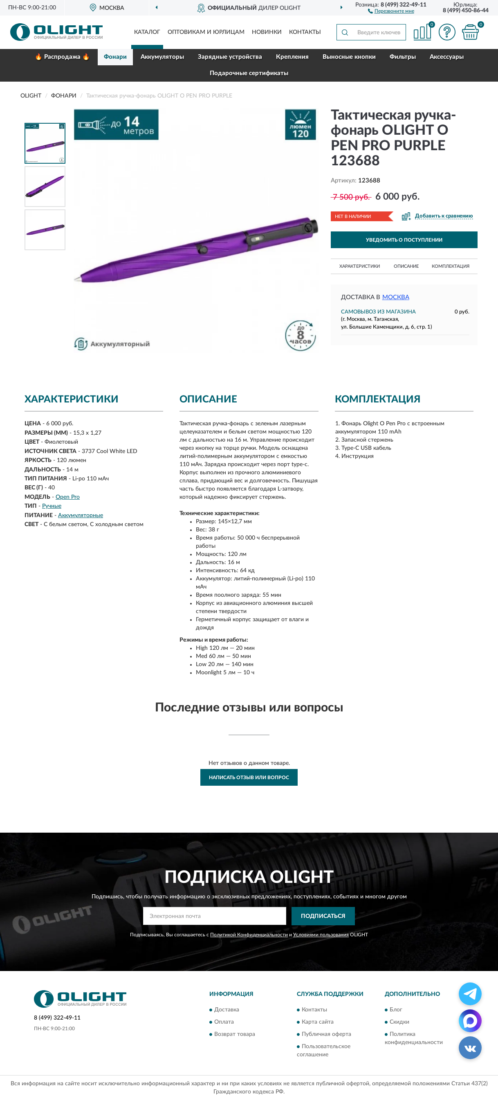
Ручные (51, 506)
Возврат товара (234, 1035)
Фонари (115, 57)
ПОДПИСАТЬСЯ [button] (323, 916)
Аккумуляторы (162, 57)
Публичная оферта (326, 1035)
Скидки (399, 1022)
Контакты (305, 32)
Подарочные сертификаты (249, 73)
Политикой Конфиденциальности (249, 934)
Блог (396, 1010)
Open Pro (68, 497)
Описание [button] (406, 266)
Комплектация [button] (450, 266)
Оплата (224, 1022)
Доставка (226, 1010)
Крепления (292, 57)
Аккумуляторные (80, 515)
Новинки (267, 32)
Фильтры (403, 57)
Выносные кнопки (349, 57)
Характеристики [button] (359, 266)
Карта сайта (318, 1022)
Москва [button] (395, 297)
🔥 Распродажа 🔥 (62, 57)
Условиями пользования (321, 934)
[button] (391, 10)
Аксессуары (447, 57)
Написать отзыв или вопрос (249, 777)
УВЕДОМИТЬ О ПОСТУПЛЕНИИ (404, 240)
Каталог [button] (147, 32)
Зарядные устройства (230, 57)
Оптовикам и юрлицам (206, 32)
